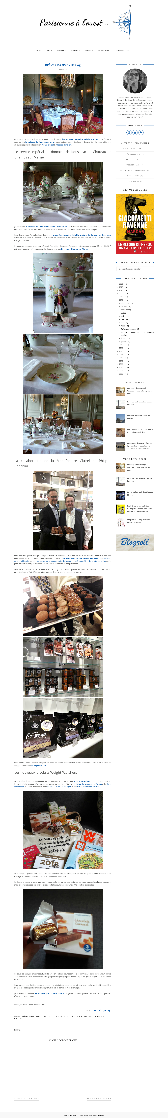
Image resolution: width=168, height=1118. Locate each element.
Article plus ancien (98, 1099)
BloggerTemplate (99, 1115)
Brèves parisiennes (31, 1016)
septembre (125, 309)
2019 (121, 297)
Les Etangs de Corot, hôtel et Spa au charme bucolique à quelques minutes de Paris (139, 446)
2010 (121, 367)
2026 (121, 284)
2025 (121, 287)
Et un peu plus (61, 1016)
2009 (121, 370)
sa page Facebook (38, 765)
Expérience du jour (133, 159)
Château (47, 1016)
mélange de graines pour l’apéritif (88, 784)
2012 (121, 361)
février (124, 338)
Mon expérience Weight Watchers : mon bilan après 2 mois (139, 391)
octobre (124, 306)
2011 (121, 364)
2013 (121, 358)
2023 (121, 290)
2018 (121, 300)
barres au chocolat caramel (88, 786)
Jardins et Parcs (133, 165)
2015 (121, 351)
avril (123, 322)
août (123, 313)
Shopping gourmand (81, 1016)
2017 (121, 345)
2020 (121, 293)
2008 (121, 374)
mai (123, 319)
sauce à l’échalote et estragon (59, 786)
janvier (124, 341)
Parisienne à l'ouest (77, 1115)
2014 (121, 354)
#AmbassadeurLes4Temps (133, 149)
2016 (121, 348)
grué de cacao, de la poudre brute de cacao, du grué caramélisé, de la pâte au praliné (69, 561)
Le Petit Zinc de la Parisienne (133, 170)
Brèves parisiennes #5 (130, 329)
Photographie (133, 181)
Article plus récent (27, 1099)
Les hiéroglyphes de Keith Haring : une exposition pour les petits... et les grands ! (139, 509)
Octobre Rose (133, 176)
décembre (125, 303)
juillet (123, 316)
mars (123, 326)
